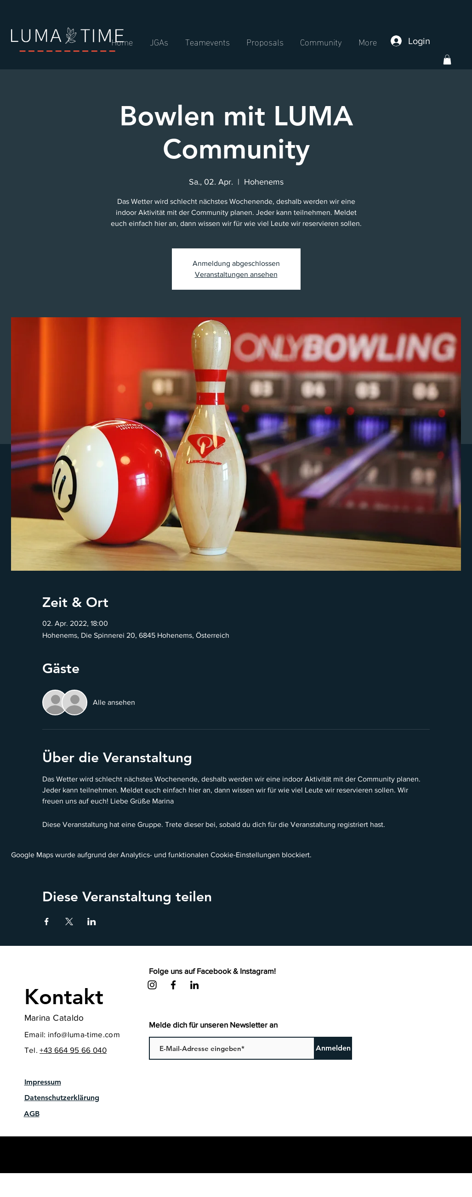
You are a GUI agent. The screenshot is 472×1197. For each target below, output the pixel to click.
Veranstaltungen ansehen (236, 274)
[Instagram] (152, 985)
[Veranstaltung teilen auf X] (69, 921)
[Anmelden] (333, 1048)
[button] (447, 60)
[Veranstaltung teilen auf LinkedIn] (91, 921)
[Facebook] (173, 985)
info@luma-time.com (84, 1034)
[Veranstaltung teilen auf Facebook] (46, 921)
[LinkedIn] (194, 985)
